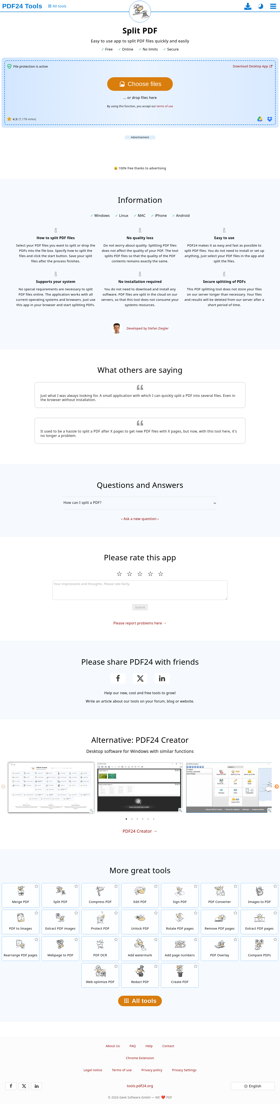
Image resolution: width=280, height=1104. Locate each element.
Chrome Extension (140, 1058)
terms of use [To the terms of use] (165, 106)
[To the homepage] (22, 6)
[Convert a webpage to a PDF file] (60, 948)
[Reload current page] (140, 12)
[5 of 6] (148, 819)
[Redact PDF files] (140, 975)
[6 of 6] (154, 819)
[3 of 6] (137, 819)
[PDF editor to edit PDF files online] (140, 895)
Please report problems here (137, 623)
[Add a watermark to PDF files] (140, 948)
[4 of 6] (143, 819)
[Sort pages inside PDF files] (20, 948)
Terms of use (122, 1070)
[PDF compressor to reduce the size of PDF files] (100, 895)
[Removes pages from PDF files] (219, 922)
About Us (113, 1046)
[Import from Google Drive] (260, 119)
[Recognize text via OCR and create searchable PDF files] (100, 948)
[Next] (277, 786)
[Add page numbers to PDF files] (180, 948)
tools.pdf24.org (140, 1085)
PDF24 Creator (137, 831)
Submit (140, 607)
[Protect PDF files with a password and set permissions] (100, 922)
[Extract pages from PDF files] (259, 922)
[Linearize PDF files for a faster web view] (100, 975)
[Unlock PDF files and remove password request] (140, 922)
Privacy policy (152, 1070)
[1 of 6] (126, 819)
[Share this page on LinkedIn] (162, 678)
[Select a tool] (273, 6)
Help (149, 1046)
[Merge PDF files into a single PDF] (20, 895)
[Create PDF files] (180, 975)
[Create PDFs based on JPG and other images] (259, 895)
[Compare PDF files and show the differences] (259, 948)
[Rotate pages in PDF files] (180, 922)
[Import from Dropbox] (269, 119)
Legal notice (93, 1070)
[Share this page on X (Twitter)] (140, 678)
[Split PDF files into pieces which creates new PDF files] (60, 895)
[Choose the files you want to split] (140, 84)
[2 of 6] (132, 819)
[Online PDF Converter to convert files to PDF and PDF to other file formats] (219, 895)
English (255, 1086)
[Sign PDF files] (180, 895)
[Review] (140, 590)
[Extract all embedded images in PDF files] (60, 922)
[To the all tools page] (57, 6)
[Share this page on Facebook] (118, 678)
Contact (168, 1046)
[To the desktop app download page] (248, 6)
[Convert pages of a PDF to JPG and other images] (20, 922)
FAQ (133, 1046)
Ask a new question (140, 518)
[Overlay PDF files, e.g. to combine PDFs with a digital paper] (219, 948)
